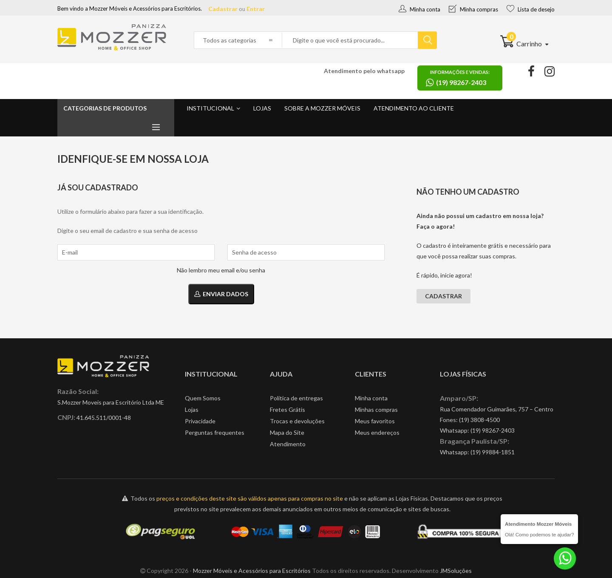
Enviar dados (221, 294)
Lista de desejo (531, 9)
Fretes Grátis (287, 409)
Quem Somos (203, 398)
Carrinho (524, 44)
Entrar (255, 8)
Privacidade (200, 421)
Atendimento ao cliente (414, 108)
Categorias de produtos (105, 108)
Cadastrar (223, 8)
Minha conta (419, 9)
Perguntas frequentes (214, 432)
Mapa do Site (287, 432)
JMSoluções (456, 570)
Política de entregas (296, 398)
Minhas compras (376, 409)
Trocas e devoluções (297, 421)
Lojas (262, 108)
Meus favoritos (375, 421)
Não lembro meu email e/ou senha (221, 270)
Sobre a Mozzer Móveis (322, 108)
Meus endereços (377, 432)
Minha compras (473, 9)
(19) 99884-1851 (492, 452)
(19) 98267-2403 (492, 430)
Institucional (210, 108)
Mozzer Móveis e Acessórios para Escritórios (252, 570)
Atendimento (288, 444)
